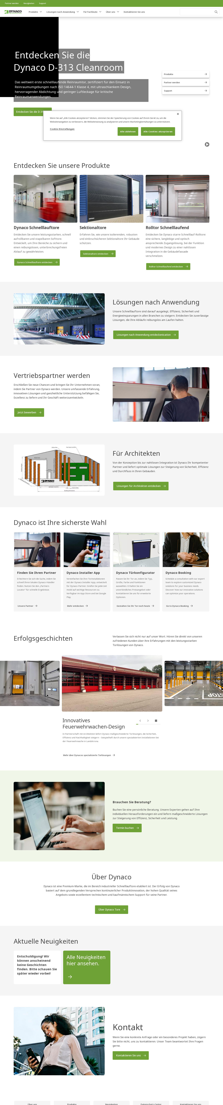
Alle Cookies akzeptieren (158, 131)
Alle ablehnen (128, 131)
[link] (12, 3)
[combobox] (200, 11)
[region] (112, 126)
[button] (41, 12)
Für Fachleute (90, 11)
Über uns (110, 11)
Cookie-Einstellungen (62, 128)
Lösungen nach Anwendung (61, 11)
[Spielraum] (207, 144)
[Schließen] (178, 114)
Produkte (33, 11)
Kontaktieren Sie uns (134, 11)
